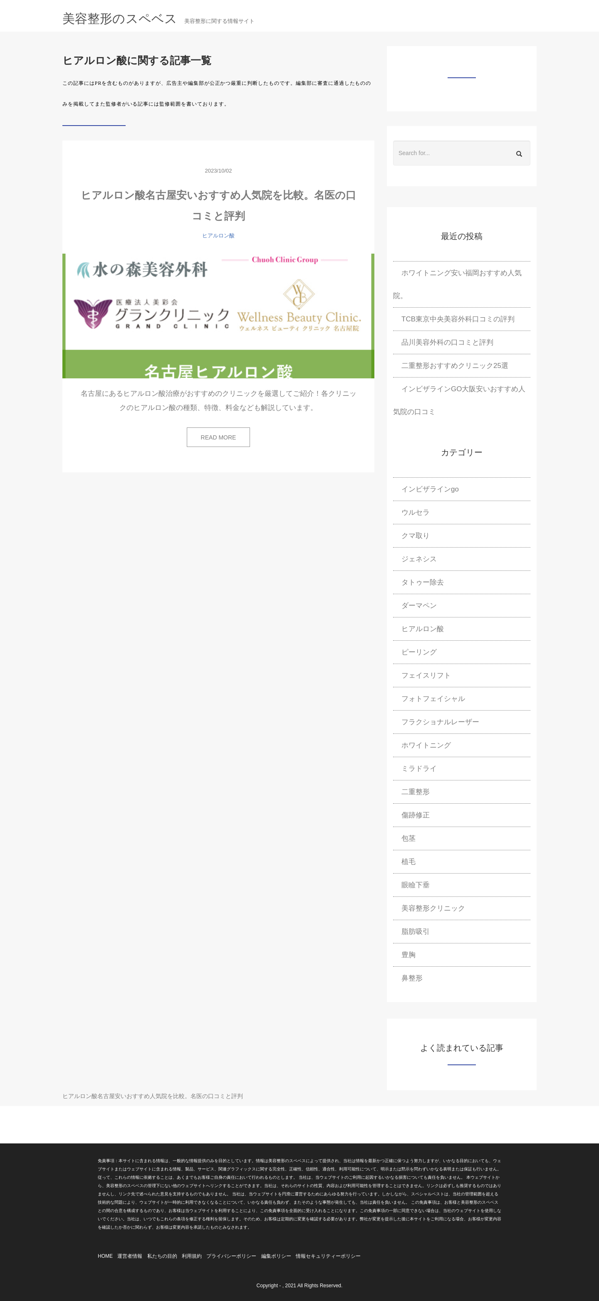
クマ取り (415, 536)
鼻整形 (412, 978)
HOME (105, 1256)
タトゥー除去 (422, 582)
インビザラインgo (430, 489)
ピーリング (419, 652)
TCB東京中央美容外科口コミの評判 (458, 319)
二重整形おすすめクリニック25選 (454, 366)
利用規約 (192, 1256)
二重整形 (415, 792)
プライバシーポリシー (231, 1256)
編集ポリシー (276, 1256)
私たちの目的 (162, 1256)
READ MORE (218, 437)
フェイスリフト (426, 675)
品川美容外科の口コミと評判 (447, 342)
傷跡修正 (415, 815)
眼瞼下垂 (415, 885)
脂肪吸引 (415, 932)
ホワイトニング (426, 745)
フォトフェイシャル (433, 699)
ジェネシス (419, 559)
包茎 (408, 838)
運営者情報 (129, 1256)
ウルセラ (415, 512)
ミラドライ (419, 769)
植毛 (408, 862)
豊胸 (408, 955)
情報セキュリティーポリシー (328, 1256)
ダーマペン (419, 606)
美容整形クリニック (433, 908)
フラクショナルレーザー (440, 722)
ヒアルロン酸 (218, 235)
